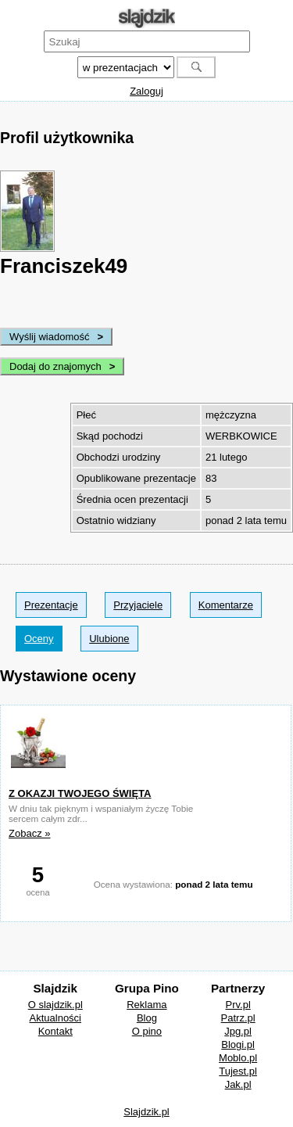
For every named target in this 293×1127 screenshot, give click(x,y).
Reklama (146, 1004)
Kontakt (55, 1031)
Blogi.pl (238, 1044)
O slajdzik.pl (55, 1004)
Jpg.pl (238, 1031)
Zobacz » (29, 833)
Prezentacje (51, 605)
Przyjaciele (138, 605)
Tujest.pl (238, 1071)
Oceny (39, 638)
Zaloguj (146, 91)
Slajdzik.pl (146, 1112)
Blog (147, 1018)
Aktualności (55, 1018)
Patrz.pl (238, 1018)
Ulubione (109, 638)
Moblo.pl (238, 1058)
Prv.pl (238, 1004)
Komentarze (225, 605)
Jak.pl (238, 1084)
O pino (147, 1031)
